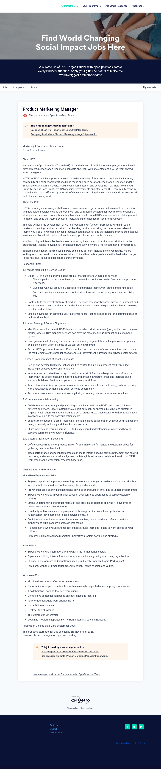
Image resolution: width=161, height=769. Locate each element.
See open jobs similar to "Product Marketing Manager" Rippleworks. (64, 134)
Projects (54, 725)
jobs (5, 87)
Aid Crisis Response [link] (116, 6)
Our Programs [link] (90, 6)
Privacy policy (72, 708)
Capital (53, 729)
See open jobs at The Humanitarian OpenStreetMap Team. (59, 130)
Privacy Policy (139, 743)
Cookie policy (86, 708)
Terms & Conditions (123, 743)
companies (19, 87)
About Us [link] (137, 6)
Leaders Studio (57, 733)
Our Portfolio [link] (68, 6)
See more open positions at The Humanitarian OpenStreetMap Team (66, 674)
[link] (30, 6)
